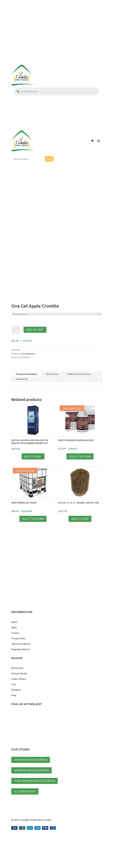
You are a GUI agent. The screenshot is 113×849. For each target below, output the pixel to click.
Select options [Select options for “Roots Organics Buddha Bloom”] (80, 456)
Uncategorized (28, 353)
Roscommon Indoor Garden (34, 780)
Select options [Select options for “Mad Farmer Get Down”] (33, 518)
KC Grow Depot (25, 791)
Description (52, 374)
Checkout (16, 689)
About (14, 622)
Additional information (79, 374)
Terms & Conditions (20, 643)
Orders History (18, 679)
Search (49, 159)
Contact (15, 633)
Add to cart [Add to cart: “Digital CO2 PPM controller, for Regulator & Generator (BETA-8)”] (33, 456)
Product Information (26, 374)
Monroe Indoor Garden (31, 770)
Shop (13, 695)
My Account (17, 668)
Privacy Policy (18, 638)
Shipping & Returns (20, 649)
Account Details (19, 673)
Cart (13, 684)
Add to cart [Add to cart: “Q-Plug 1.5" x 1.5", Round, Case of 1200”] (80, 518)
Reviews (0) (22, 379)
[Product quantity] (15, 330)
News (14, 627)
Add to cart (35, 329)
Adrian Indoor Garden (30, 759)
